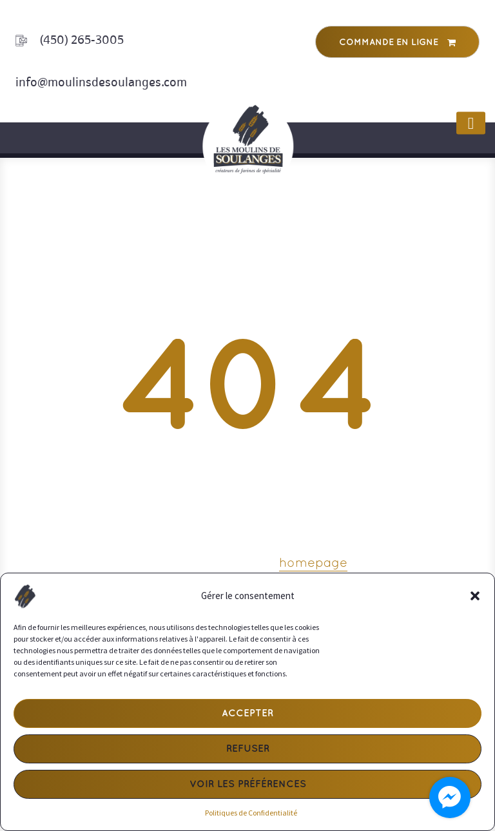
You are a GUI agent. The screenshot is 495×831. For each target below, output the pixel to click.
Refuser (247, 749)
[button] (475, 595)
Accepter (247, 713)
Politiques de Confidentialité (251, 812)
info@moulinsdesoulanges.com (101, 82)
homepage (313, 563)
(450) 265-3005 (82, 40)
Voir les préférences (247, 784)
